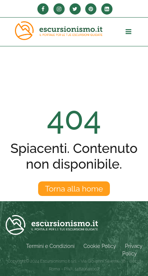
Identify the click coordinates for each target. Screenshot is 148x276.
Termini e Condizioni (50, 246)
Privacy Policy (132, 250)
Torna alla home (74, 188)
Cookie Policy (99, 246)
